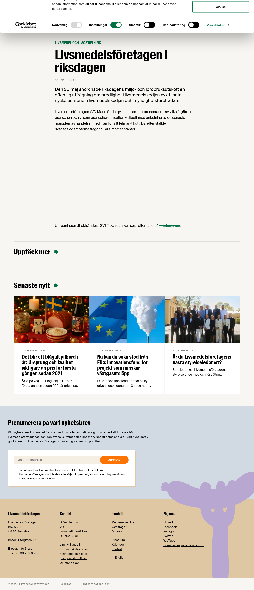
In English (118, 558)
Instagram (170, 531)
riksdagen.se (169, 225)
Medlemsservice (123, 522)
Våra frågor (119, 527)
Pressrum (118, 540)
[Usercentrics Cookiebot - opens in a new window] (25, 55)
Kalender (118, 545)
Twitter (168, 536)
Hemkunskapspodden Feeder (183, 545)
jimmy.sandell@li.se (73, 558)
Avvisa (221, 36)
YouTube (169, 541)
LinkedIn (169, 522)
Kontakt (117, 549)
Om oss (117, 531)
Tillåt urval (220, 23)
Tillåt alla (220, 10)
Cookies (65, 583)
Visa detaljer (215, 54)
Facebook (170, 527)
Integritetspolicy (96, 583)
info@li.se (25, 549)
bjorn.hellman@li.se (73, 531)
